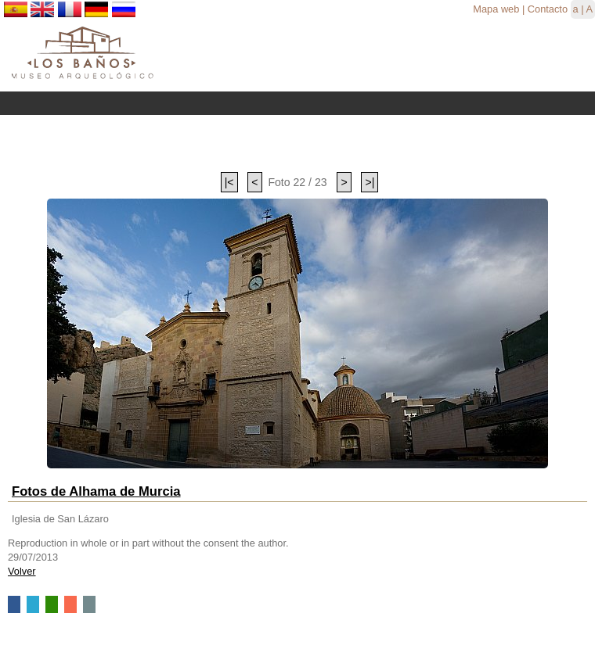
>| (369, 182)
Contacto (548, 9)
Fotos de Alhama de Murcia (96, 491)
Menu (297, 103)
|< (229, 182)
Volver (22, 571)
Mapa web (496, 9)
